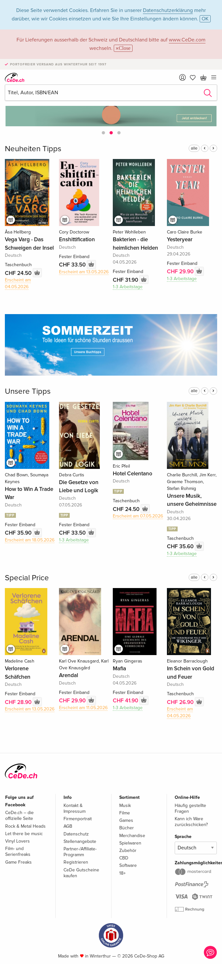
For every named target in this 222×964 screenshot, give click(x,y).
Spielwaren (130, 843)
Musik (125, 805)
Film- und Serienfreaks (17, 851)
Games (126, 820)
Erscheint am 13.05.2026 (84, 272)
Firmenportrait (78, 819)
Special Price (27, 578)
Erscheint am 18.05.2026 (29, 540)
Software (128, 865)
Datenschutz (76, 834)
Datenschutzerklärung (168, 10)
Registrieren (76, 862)
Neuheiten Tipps (33, 148)
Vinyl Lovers (17, 841)
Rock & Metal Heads (25, 826)
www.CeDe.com (187, 40)
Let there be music (24, 833)
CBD (123, 858)
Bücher (126, 828)
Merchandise (132, 835)
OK (205, 19)
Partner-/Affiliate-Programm (80, 851)
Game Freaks (18, 862)
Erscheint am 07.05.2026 (138, 516)
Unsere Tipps (28, 391)
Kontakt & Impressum (75, 808)
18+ (122, 873)
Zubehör (127, 850)
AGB (68, 826)
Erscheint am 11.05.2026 (83, 707)
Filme (124, 813)
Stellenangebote (80, 841)
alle (194, 148)
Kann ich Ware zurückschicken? (191, 821)
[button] (103, 133)
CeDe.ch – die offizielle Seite (19, 815)
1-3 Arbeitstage (128, 286)
